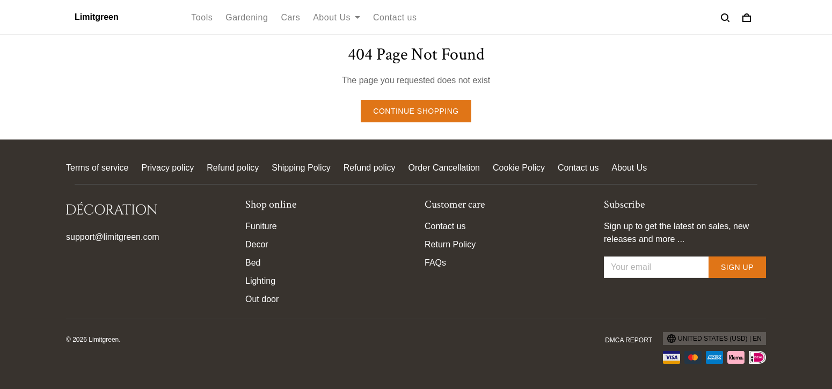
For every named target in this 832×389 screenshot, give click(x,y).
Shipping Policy (301, 167)
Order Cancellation (444, 167)
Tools (202, 17)
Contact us (395, 17)
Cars (290, 17)
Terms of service (97, 167)
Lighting (260, 280)
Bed (252, 262)
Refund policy (233, 167)
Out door (262, 299)
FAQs (435, 262)
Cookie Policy (519, 167)
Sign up (737, 267)
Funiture (261, 226)
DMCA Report (628, 340)
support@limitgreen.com (112, 236)
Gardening (246, 17)
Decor (256, 244)
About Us (336, 17)
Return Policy (450, 244)
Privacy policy (167, 167)
